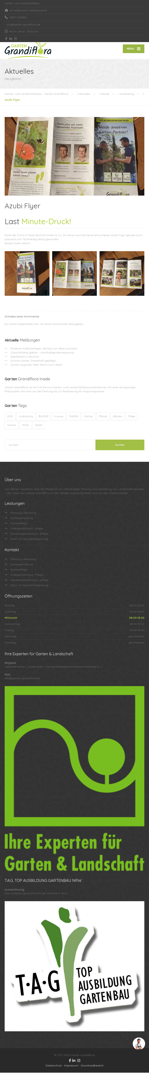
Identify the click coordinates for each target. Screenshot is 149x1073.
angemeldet (25, 324)
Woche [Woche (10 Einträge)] (38, 425)
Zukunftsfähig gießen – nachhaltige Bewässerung (42, 353)
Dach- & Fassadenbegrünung (29, 539)
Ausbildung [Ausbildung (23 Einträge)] (26, 416)
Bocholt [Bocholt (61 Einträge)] (44, 416)
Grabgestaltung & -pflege (26, 529)
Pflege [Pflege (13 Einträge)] (131, 416)
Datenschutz (54, 1066)
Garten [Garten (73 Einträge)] (73, 416)
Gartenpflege (18, 523)
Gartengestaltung (21, 518)
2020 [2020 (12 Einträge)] (10, 416)
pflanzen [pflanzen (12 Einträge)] (117, 416)
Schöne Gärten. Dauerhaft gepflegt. (33, 361)
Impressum (71, 1066)
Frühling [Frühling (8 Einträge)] (58, 416)
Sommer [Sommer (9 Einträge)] (11, 425)
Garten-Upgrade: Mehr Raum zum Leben (36, 365)
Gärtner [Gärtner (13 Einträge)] (88, 416)
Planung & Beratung (23, 513)
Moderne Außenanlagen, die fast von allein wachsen (43, 349)
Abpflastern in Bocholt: (25, 357)
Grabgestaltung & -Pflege (26, 575)
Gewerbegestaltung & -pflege (29, 534)
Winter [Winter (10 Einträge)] (25, 425)
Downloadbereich (92, 1066)
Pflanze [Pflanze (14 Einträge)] (103, 416)
